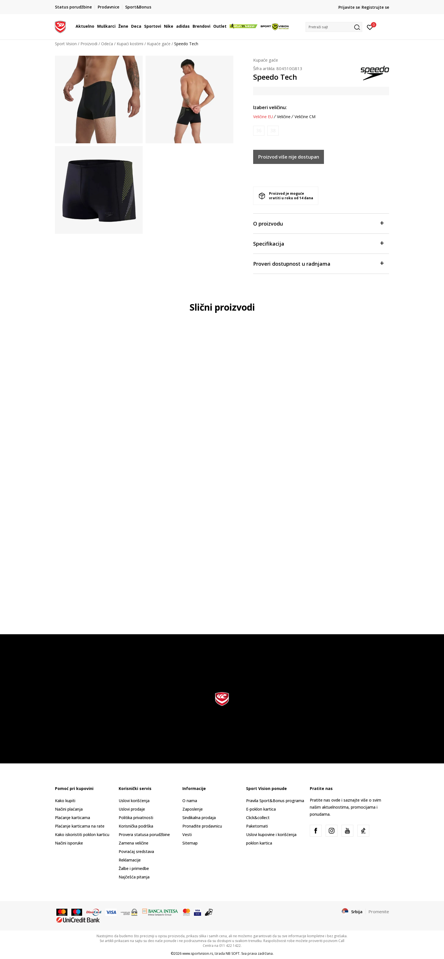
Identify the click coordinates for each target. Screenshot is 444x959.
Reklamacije (130, 860)
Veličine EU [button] (263, 116)
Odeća (107, 43)
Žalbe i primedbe (134, 868)
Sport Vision (66, 43)
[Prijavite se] (369, 27)
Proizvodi (88, 43)
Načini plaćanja (69, 809)
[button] (334, 27)
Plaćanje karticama (72, 817)
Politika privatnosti (136, 817)
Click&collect (258, 817)
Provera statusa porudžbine (144, 834)
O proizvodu (318, 223)
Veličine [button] (284, 116)
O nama (189, 800)
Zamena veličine (133, 843)
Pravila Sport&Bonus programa (275, 800)
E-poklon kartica (261, 809)
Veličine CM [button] (304, 116)
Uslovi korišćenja (134, 800)
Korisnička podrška (136, 826)
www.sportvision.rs (197, 953)
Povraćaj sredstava (136, 851)
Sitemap (190, 843)
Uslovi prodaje (132, 809)
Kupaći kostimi (130, 43)
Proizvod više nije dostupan (288, 157)
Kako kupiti (65, 800)
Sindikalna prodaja (199, 817)
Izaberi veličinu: (270, 107)
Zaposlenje (192, 809)
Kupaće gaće (158, 43)
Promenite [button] (378, 911)
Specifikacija (318, 243)
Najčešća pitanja (134, 877)
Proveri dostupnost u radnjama (318, 263)
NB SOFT (233, 953)
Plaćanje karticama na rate (79, 826)
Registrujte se (375, 7)
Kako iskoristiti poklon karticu (82, 834)
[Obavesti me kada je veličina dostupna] (258, 131)
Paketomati (257, 826)
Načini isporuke (69, 843)
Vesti (187, 834)
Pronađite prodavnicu (202, 826)
